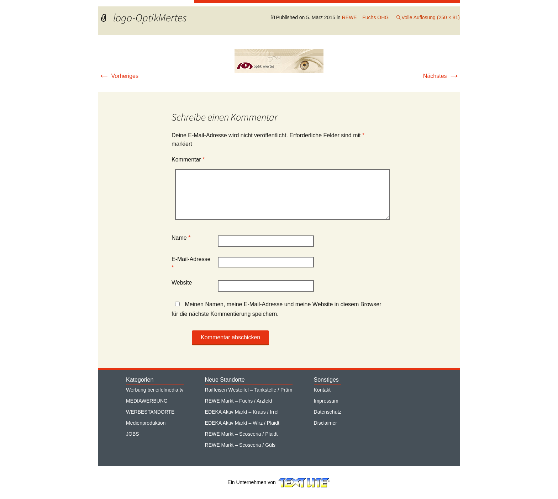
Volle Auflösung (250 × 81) (430, 17)
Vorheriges (118, 76)
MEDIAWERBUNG (147, 401)
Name (181, 238)
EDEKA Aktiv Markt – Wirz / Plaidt (242, 423)
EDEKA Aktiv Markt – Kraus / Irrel (242, 412)
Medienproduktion (145, 423)
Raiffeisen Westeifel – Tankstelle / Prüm (249, 390)
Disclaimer (325, 423)
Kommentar (188, 159)
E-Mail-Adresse (191, 263)
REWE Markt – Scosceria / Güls (240, 445)
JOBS (132, 434)
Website (182, 283)
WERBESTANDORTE (150, 412)
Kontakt (322, 390)
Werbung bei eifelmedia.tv (155, 390)
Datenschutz (328, 412)
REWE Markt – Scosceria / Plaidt (241, 434)
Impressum (326, 401)
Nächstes (441, 76)
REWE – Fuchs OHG (365, 17)
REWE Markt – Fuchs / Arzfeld (238, 401)
